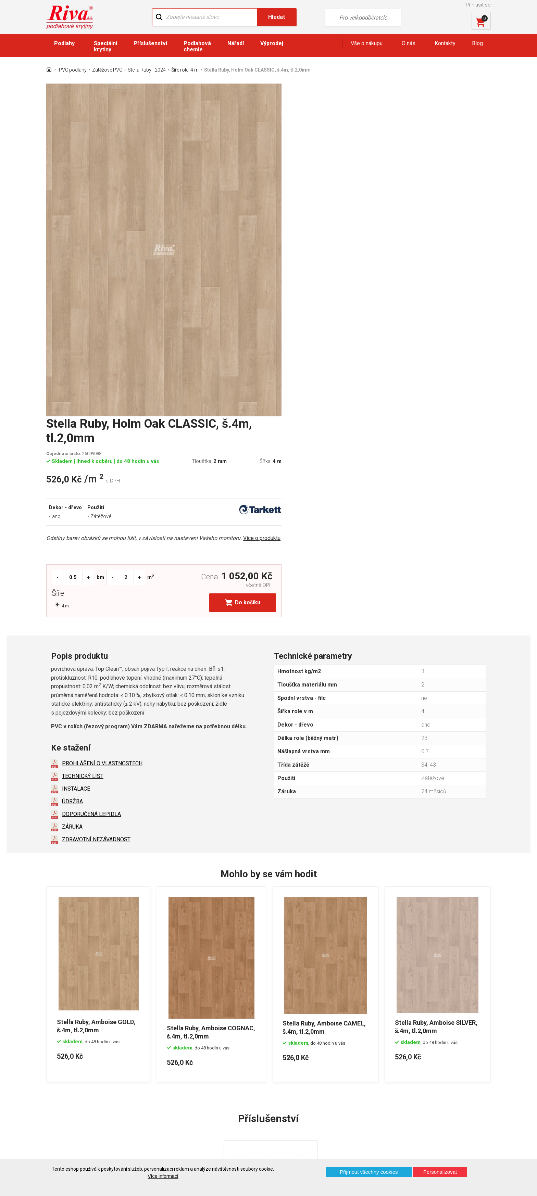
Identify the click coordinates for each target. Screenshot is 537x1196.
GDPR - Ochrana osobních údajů (89, 1090)
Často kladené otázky (77, 1102)
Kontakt (60, 1078)
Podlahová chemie (197, 46)
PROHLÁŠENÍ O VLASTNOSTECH (102, 525)
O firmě (174, 1066)
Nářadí (235, 43)
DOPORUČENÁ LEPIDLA (91, 576)
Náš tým (175, 1078)
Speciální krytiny (105, 46)
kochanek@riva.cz (336, 1103)
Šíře (287, 264)
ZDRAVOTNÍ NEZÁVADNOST (96, 601)
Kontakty (445, 43)
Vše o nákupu (367, 43)
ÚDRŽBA (72, 563)
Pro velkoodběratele (348, 17)
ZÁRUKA (72, 589)
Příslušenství (150, 43)
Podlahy (64, 43)
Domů (58, 1066)
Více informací (163, 1176)
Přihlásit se (478, 5)
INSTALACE (76, 550)
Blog (477, 43)
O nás (408, 43)
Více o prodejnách (431, 1147)
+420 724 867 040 (335, 1080)
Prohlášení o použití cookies (85, 1114)
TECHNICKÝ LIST (82, 538)
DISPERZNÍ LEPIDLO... (255, 989)
